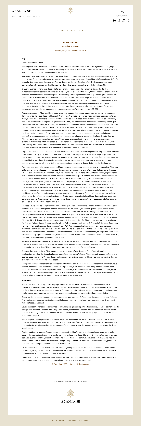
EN (62, 30)
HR (75, 30)
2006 (38, 16)
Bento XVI (17, 16)
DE (58, 30)
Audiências (29, 16)
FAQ (52, 420)
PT (83, 30)
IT (79, 30)
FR (71, 30)
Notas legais (60, 420)
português (121, 16)
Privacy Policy (83, 420)
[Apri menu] (127, 11)
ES (67, 30)
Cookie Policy (71, 420)
